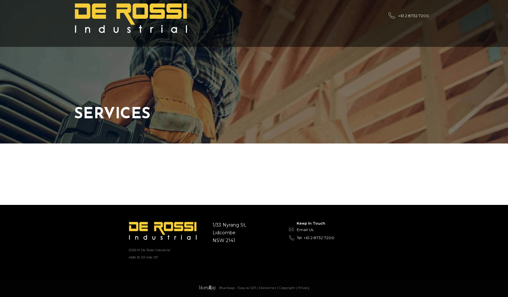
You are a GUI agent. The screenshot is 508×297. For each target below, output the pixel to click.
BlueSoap (227, 288)
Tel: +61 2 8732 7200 (315, 237)
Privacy (303, 288)
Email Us (305, 229)
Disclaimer (267, 288)
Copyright (287, 288)
